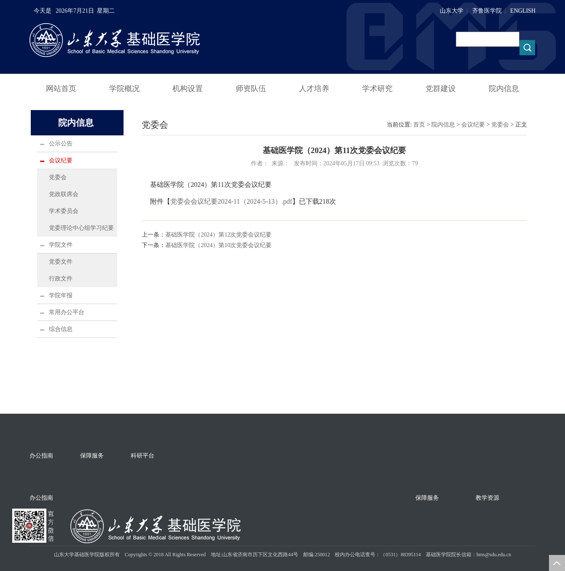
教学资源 (487, 498)
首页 (419, 124)
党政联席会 (63, 194)
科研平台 (142, 455)
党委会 (58, 177)
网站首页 (61, 88)
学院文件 (61, 245)
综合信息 (61, 329)
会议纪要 (61, 160)
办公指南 (41, 455)
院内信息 (504, 88)
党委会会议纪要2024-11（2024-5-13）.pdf (231, 201)
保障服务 (92, 455)
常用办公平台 (66, 312)
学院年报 (61, 295)
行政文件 (61, 278)
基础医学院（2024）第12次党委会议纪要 (218, 235)
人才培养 (314, 88)
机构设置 (187, 88)
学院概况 (124, 88)
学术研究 (377, 88)
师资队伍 (251, 88)
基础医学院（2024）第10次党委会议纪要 (218, 245)
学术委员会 (63, 211)
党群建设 (440, 88)
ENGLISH (522, 11)
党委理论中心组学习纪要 (81, 228)
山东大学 (451, 11)
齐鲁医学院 (487, 11)
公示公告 (61, 143)
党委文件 (61, 262)
